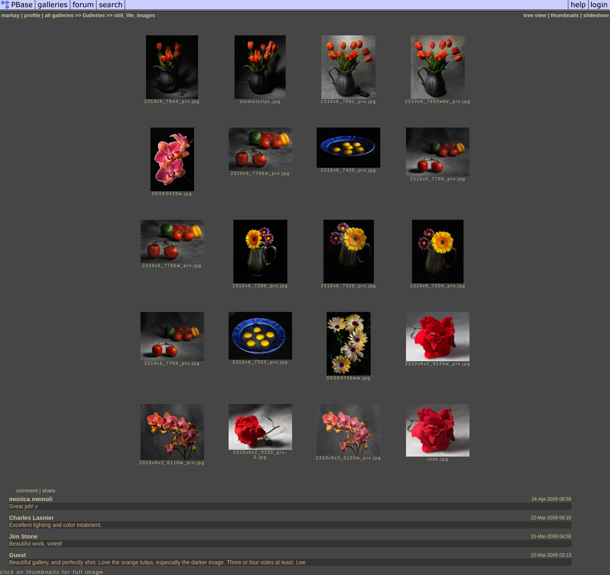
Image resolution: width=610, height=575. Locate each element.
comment (27, 491)
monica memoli (30, 499)
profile (32, 15)
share (48, 491)
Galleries (94, 15)
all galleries (59, 15)
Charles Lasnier (31, 517)
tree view (534, 15)
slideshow (596, 15)
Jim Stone (23, 536)
